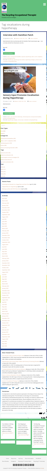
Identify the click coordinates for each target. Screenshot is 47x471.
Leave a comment (34, 38)
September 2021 (6, 325)
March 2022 (5, 311)
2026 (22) (3, 167)
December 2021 (6, 318)
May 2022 (4, 307)
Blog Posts (13, 458)
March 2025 (5, 228)
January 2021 (5, 332)
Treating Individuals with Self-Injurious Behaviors (14, 369)
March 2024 (5, 256)
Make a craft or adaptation (37, 56)
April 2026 (4, 198)
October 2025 (5, 212)
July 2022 (4, 302)
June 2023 (4, 277)
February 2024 (5, 258)
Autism (8, 56)
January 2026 (5, 205)
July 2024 (4, 247)
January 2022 (5, 316)
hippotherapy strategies (30, 59)
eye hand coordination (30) (7, 162)
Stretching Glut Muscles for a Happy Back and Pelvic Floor (15, 184)
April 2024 (4, 253)
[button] (45, 3)
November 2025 (6, 210)
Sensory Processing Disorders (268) (9, 147)
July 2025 (4, 219)
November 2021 (6, 320)
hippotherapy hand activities (19, 59)
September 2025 (6, 214)
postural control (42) (5, 152)
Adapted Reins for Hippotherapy (9, 186)
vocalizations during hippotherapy (10, 61)
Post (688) (3, 131)
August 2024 (5, 244)
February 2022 (5, 313)
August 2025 (5, 217)
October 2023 (5, 267)
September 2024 (6, 242)
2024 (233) (3, 171)
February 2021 (5, 330)
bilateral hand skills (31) (6, 159)
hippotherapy (28, 56)
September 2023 (6, 270)
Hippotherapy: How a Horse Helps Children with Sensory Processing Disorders (20, 361)
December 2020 (6, 334)
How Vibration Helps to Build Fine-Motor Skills (13, 355)
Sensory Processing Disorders (9, 58)
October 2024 (5, 240)
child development (26, 116)
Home (7, 458)
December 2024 (6, 235)
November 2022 (6, 293)
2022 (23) (3, 176)
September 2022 (6, 297)
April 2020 (4, 346)
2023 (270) (3, 174)
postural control (38, 59)
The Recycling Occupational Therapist (19, 15)
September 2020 (6, 336)
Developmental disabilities (15, 56)
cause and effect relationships (16, 116)
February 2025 (5, 230)
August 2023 (5, 272)
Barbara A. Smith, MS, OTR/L (21, 38)
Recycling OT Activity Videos (24, 461)
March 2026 (5, 200)
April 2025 (4, 226)
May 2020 (4, 343)
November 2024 (6, 237)
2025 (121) (3, 169)
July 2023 (4, 274)
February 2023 (5, 286)
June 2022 (4, 304)
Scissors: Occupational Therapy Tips (10, 381)
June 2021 (4, 327)
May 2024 (4, 251)
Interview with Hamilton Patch (18, 35)
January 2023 (5, 288)
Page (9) (2, 133)
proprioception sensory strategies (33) (10, 157)
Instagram (13, 461)
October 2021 (5, 323)
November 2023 (6, 265)
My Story (21, 458)
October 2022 (5, 295)
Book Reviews (5, 461)
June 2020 (4, 341)
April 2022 (4, 309)
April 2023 (4, 281)
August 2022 (5, 300)
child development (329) (6, 143)
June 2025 (4, 221)
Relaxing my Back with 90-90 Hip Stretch (11, 189)
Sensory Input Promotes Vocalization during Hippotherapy (21, 96)
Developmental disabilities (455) (8, 138)
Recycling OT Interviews (39, 461)
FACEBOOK (38, 458)
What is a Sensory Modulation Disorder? (11, 375)
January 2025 (5, 233)
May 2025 (4, 224)
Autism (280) (4, 145)
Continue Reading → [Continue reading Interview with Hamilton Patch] (9, 53)
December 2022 (6, 290)
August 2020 (5, 339)
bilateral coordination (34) (7, 155)
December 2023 (6, 263)
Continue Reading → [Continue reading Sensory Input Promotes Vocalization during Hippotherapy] (9, 113)
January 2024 (5, 260)
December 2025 (6, 207)
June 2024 (4, 249)
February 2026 (5, 203)
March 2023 (5, 283)
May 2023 (4, 279)
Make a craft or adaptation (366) (8, 140)
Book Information (29, 458)
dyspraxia (23, 56)
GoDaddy (42, 468)
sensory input (20, 119)
